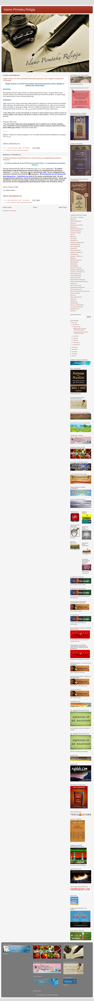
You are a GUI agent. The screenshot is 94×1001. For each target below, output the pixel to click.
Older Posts (63, 207)
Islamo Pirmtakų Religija (19, 9)
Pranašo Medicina (74, 273)
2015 (73, 349)
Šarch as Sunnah (74, 285)
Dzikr (71, 234)
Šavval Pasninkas (74, 289)
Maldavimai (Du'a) (74, 260)
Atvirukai (72, 223)
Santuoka (72, 283)
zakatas (72, 310)
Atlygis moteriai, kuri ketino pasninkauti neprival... (79, 329)
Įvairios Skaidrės (74, 244)
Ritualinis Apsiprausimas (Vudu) (78, 281)
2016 (73, 347)
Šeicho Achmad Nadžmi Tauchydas (79, 291)
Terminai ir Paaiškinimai (76, 305)
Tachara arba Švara (75, 297)
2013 (73, 353)
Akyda (71, 219)
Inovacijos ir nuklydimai (76, 242)
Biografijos (72, 227)
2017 (73, 322)
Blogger (56, 994)
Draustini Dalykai (74, 230)
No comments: (26, 148)
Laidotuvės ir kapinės (75, 252)
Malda (71, 258)
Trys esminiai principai (75, 306)
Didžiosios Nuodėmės (75, 228)
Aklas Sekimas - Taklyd (76, 217)
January (75, 344)
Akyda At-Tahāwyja (75, 221)
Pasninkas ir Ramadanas (76, 271)
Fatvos (8, 202)
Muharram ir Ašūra (11, 150)
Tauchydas (73, 303)
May (74, 338)
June (74, 336)
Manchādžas (73, 262)
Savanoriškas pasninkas (22, 150)
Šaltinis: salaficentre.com (11, 143)
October (75, 324)
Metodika (72, 264)
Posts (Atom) (13, 210)
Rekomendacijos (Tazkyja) (76, 279)
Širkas (71, 295)
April (74, 340)
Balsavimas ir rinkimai (75, 225)
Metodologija (73, 266)
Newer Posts (7, 207)
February (75, 342)
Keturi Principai (74, 246)
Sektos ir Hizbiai (74, 293)
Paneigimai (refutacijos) (76, 269)
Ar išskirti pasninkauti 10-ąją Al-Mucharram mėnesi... (80, 332)
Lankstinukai (73, 254)
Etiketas (72, 236)
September (76, 326)
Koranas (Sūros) (74, 250)
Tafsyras (72, 299)
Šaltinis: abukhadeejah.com (12, 196)
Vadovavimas (73, 308)
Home (35, 207)
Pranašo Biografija (74, 275)
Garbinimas (73, 240)
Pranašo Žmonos (74, 277)
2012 (73, 355)
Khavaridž (72, 248)
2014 (73, 351)
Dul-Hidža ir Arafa (74, 232)
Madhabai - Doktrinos (75, 256)
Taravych (72, 301)
